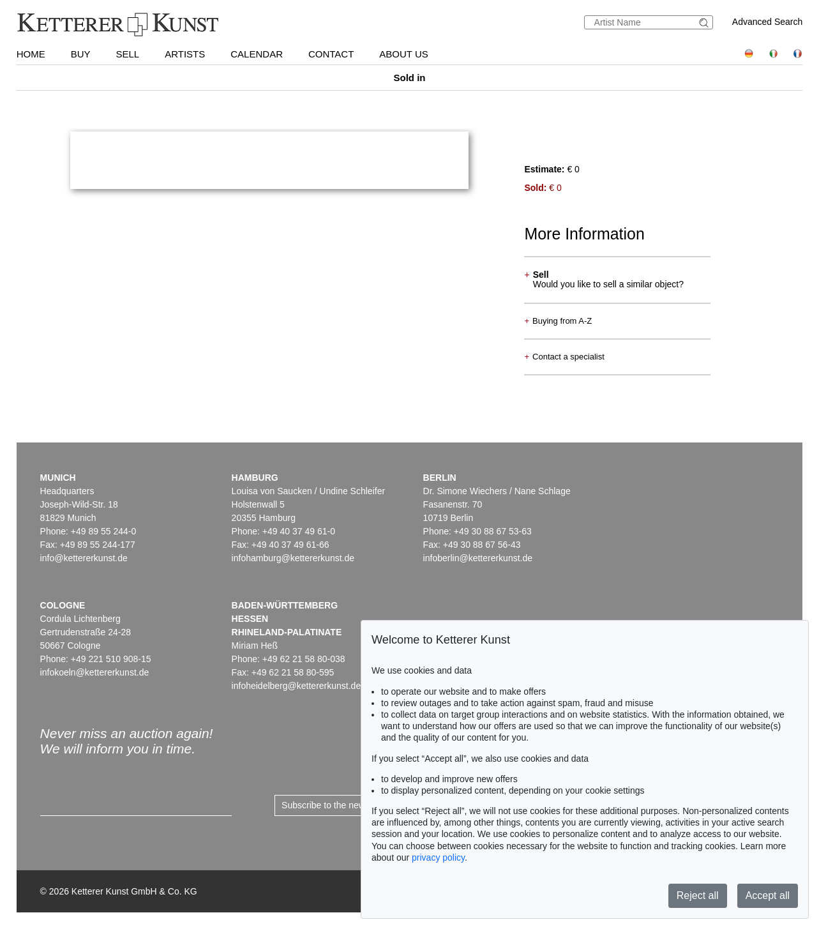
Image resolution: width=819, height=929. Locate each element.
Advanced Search (767, 22)
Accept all (768, 895)
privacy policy (438, 857)
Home (31, 54)
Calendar (256, 54)
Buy (81, 54)
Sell (128, 54)
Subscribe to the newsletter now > (349, 805)
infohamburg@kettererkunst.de (293, 558)
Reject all (698, 895)
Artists (185, 54)
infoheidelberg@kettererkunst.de (296, 686)
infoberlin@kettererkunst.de (477, 558)
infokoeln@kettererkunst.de (94, 672)
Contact (331, 54)
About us (403, 54)
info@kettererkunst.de (84, 558)
